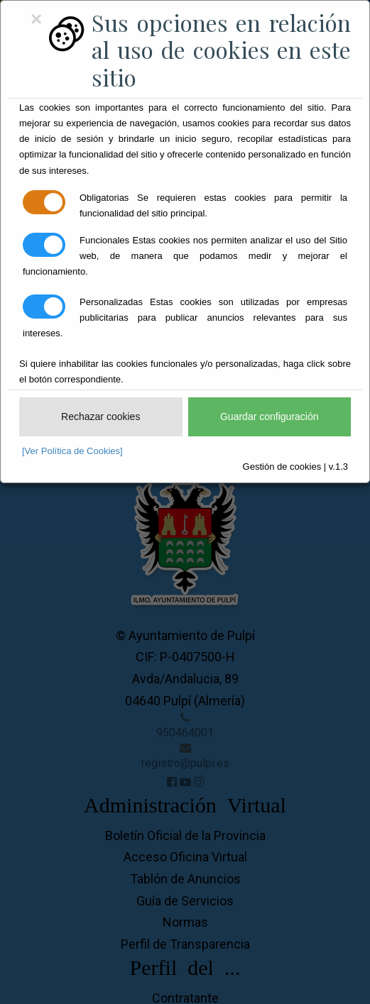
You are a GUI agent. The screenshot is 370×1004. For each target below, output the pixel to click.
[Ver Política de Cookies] (72, 451)
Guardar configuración (269, 416)
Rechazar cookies (100, 416)
